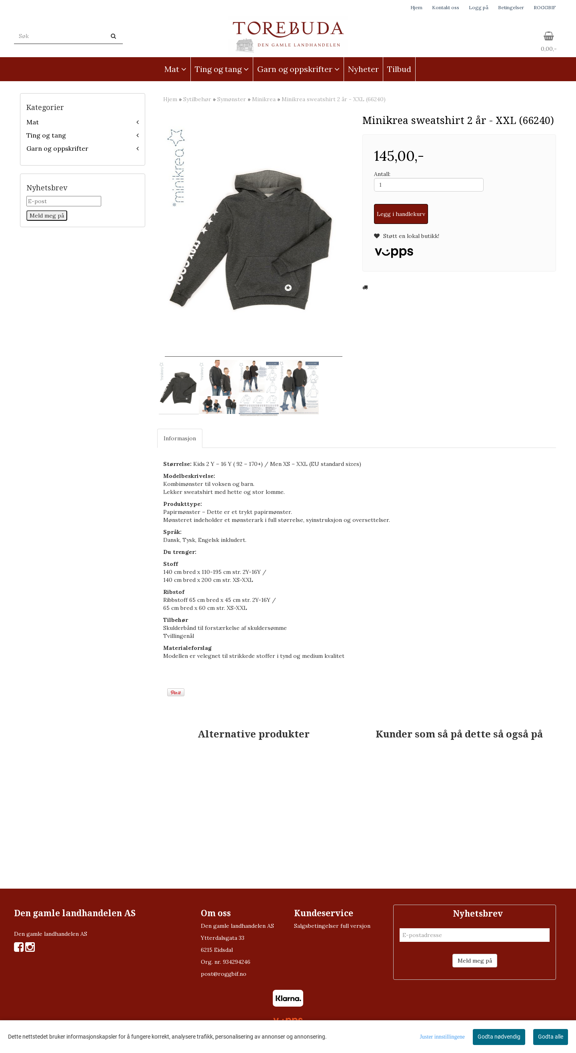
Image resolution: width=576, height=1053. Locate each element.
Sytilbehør (197, 99)
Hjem (416, 7)
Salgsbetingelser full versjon (332, 925)
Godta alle (550, 1036)
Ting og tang (46, 135)
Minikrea (264, 99)
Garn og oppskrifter (57, 148)
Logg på (478, 7)
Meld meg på (475, 960)
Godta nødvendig (499, 1036)
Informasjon (180, 438)
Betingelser (511, 7)
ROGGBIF (545, 7)
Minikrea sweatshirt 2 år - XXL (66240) (334, 99)
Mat (32, 122)
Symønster (231, 99)
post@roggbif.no (223, 973)
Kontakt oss (445, 7)
